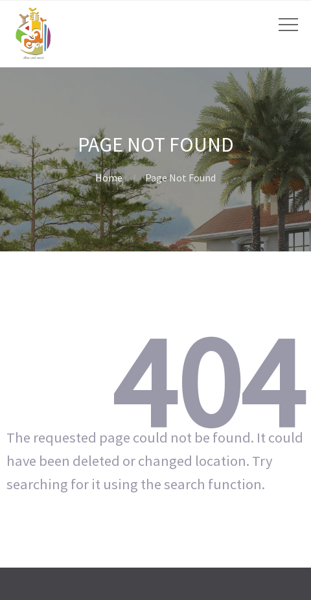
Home (108, 177)
